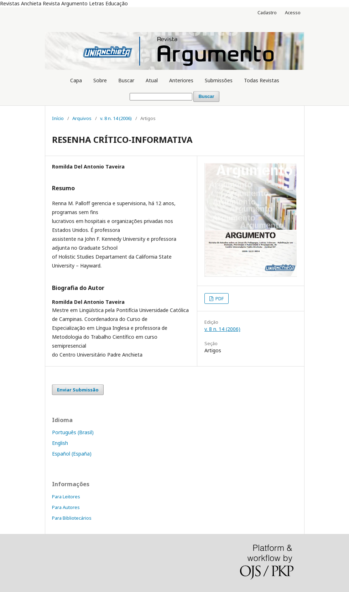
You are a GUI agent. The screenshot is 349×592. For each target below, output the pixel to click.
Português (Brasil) (73, 432)
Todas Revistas (261, 80)
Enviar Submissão (78, 389)
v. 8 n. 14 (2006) (116, 118)
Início (58, 118)
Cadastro (267, 12)
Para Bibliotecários (72, 518)
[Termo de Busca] (161, 96)
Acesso (293, 12)
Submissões (219, 80)
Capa (76, 80)
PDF (219, 298)
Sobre (100, 80)
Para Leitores (66, 496)
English (60, 443)
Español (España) (72, 453)
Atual (152, 80)
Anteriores (181, 80)
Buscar (126, 80)
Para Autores (66, 507)
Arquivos (82, 118)
